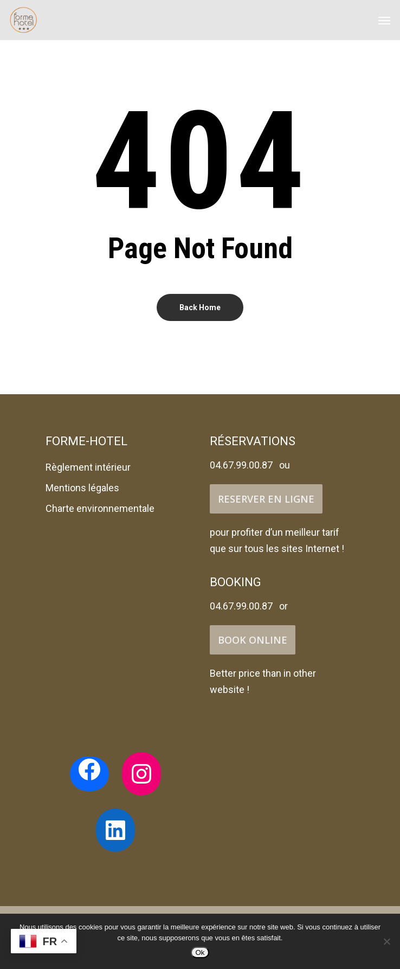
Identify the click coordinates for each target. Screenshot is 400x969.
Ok (199, 952)
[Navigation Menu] (384, 20)
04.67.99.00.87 (241, 465)
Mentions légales (82, 487)
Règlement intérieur (88, 467)
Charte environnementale (100, 508)
